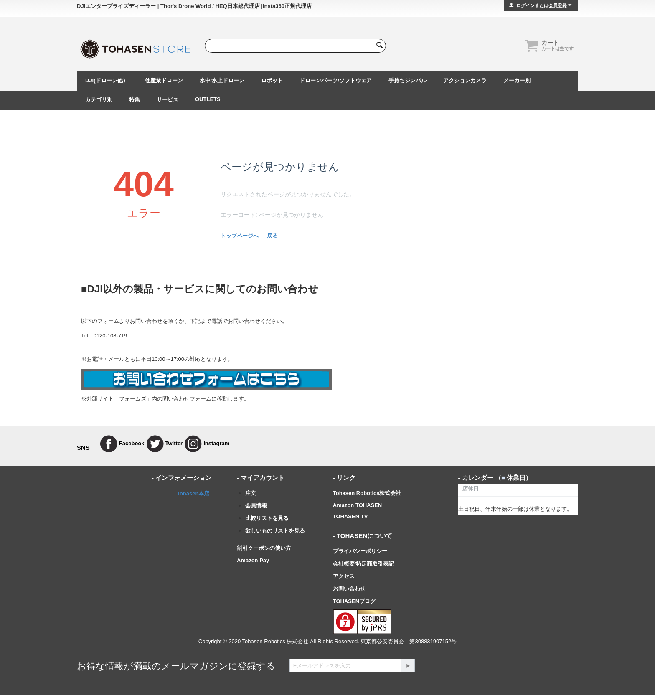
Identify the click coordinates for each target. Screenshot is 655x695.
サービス (167, 99)
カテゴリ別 (98, 99)
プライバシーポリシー (360, 551)
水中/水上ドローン (222, 80)
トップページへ (240, 236)
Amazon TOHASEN (357, 505)
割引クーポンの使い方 (264, 548)
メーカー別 (517, 80)
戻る (272, 236)
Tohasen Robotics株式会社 (367, 493)
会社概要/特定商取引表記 (363, 564)
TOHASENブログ (354, 601)
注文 (250, 493)
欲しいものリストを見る (275, 531)
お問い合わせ (349, 589)
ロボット (272, 80)
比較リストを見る (267, 518)
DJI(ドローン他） (106, 80)
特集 (134, 99)
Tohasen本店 (193, 493)
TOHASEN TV (350, 516)
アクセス (344, 576)
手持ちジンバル (407, 80)
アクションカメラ (465, 80)
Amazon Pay (253, 560)
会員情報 (256, 505)
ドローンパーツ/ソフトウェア (336, 80)
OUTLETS (208, 99)
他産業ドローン (164, 80)
